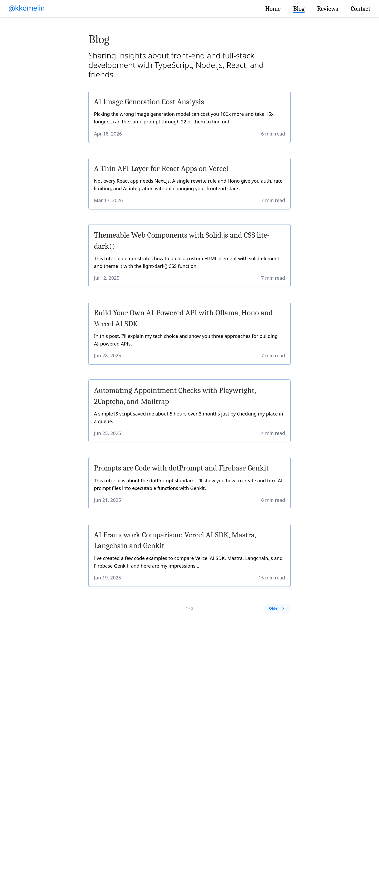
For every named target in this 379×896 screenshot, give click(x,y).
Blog (299, 8)
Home (273, 8)
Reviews (327, 8)
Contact (360, 8)
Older (277, 608)
